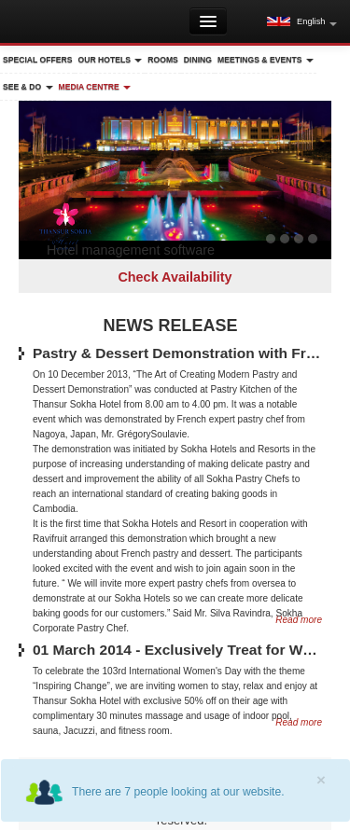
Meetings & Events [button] (265, 59)
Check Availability (174, 277)
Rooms (162, 59)
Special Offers (37, 59)
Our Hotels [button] (109, 59)
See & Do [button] (28, 86)
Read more (298, 722)
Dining (198, 59)
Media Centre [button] (95, 86)
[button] (302, 21)
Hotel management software (131, 249)
